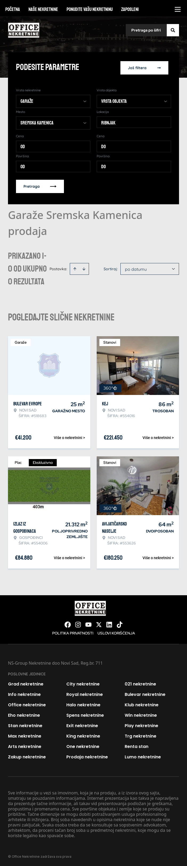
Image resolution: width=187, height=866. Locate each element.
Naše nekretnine (43, 9)
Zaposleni (130, 9)
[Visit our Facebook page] (67, 623)
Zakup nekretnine (27, 756)
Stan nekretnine (25, 725)
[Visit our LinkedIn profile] (109, 623)
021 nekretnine (140, 683)
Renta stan (136, 745)
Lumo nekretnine (143, 756)
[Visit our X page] (99, 623)
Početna (12, 9)
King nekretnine (83, 735)
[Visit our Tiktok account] (119, 623)
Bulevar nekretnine (145, 693)
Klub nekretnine (141, 704)
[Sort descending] (84, 268)
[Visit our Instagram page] (78, 623)
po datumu (136, 268)
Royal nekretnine (84, 693)
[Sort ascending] (75, 268)
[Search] (173, 30)
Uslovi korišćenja (116, 632)
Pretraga (39, 185)
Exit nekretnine (82, 725)
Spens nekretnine (85, 714)
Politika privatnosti (72, 632)
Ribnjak (108, 122)
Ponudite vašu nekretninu (90, 9)
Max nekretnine (24, 735)
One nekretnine (82, 745)
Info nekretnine (24, 693)
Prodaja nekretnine (87, 756)
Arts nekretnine (24, 745)
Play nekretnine (141, 725)
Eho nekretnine (24, 714)
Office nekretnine (27, 704)
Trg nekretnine (140, 735)
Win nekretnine (141, 714)
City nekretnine (83, 683)
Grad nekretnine (25, 683)
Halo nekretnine (83, 704)
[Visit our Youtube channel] (88, 623)
